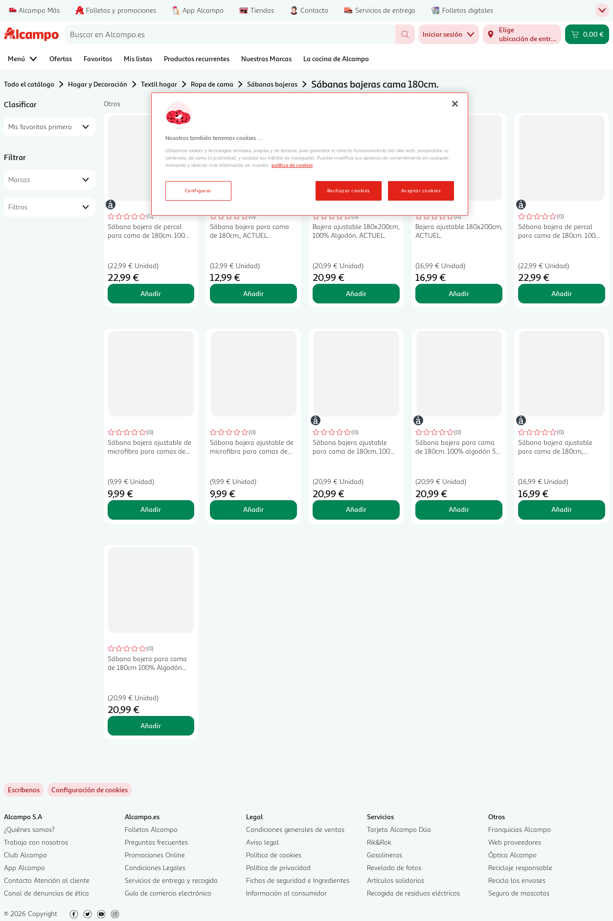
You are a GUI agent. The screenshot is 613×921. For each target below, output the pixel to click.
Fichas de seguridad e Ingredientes (297, 880)
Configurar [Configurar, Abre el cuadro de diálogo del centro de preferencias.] (198, 190)
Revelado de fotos (394, 867)
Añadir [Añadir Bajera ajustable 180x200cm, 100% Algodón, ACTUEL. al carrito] (356, 293)
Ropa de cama (212, 84)
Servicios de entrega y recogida (171, 880)
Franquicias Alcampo (519, 829)
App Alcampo (24, 867)
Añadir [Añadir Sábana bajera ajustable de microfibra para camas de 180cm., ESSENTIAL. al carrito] (150, 509)
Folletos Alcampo (151, 829)
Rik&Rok (379, 842)
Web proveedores (514, 842)
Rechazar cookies (348, 190)
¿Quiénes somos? (29, 829)
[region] (310, 154)
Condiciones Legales (155, 867)
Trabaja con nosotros (36, 842)
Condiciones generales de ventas (295, 829)
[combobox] (230, 34)
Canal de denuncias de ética (46, 893)
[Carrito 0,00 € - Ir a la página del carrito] (587, 34)
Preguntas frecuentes (156, 842)
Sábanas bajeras (272, 84)
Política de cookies (273, 855)
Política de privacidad (278, 867)
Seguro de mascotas (518, 893)
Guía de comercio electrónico (168, 893)
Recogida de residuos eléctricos (413, 893)
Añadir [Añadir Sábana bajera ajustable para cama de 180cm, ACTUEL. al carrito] (561, 509)
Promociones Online (155, 855)
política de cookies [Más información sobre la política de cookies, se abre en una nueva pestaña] (292, 165)
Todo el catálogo (29, 84)
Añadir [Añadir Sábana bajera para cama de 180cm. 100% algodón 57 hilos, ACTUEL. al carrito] (459, 509)
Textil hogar (159, 84)
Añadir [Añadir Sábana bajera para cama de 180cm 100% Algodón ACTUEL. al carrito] (150, 725)
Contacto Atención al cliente (47, 880)
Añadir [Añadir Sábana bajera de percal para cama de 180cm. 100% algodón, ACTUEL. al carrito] (150, 293)
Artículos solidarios (395, 880)
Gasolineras (384, 855)
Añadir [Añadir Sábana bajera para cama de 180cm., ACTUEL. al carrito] (253, 293)
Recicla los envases (516, 880)
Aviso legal (262, 842)
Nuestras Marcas (266, 58)
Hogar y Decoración (97, 84)
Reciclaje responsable (520, 867)
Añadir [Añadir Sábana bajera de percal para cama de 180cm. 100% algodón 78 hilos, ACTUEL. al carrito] (561, 293)
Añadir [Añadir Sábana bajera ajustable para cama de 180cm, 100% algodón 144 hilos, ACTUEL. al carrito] (356, 509)
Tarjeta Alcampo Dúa (399, 829)
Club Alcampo (25, 855)
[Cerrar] (455, 104)
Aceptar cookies (420, 190)
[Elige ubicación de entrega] (522, 34)
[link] (89, 790)
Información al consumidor (286, 893)
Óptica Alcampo (512, 855)
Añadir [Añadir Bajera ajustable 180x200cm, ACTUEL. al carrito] (459, 293)
